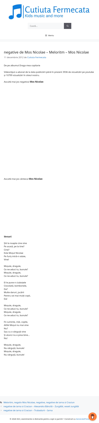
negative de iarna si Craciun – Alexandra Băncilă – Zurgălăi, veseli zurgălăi (41, 406)
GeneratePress (82, 419)
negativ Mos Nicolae (24, 402)
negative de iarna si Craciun (60, 402)
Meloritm (8, 402)
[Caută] (67, 26)
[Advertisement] (49, 105)
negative (40, 402)
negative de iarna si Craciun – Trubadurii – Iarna (28, 410)
